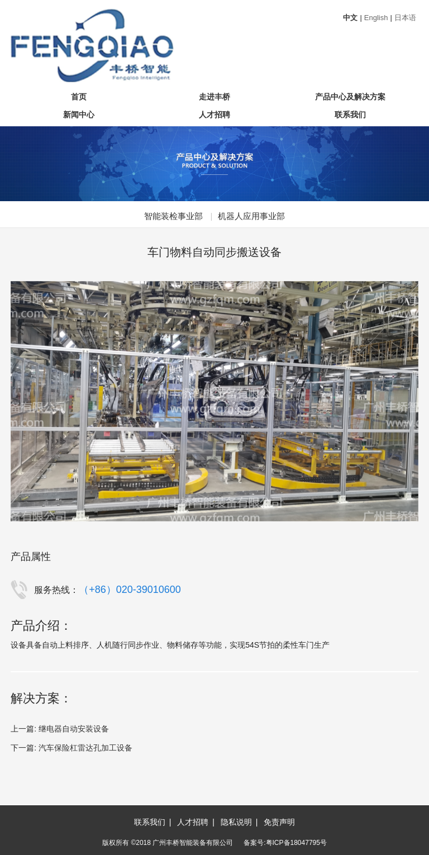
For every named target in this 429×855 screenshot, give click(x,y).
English (376, 17)
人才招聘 (214, 114)
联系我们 (350, 114)
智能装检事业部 (173, 216)
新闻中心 (78, 114)
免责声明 (279, 822)
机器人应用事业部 (251, 216)
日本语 (405, 17)
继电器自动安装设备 (74, 728)
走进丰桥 (214, 96)
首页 (79, 96)
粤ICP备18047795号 (296, 843)
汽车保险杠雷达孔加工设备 (85, 747)
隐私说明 (236, 822)
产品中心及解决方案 (350, 96)
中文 (350, 17)
